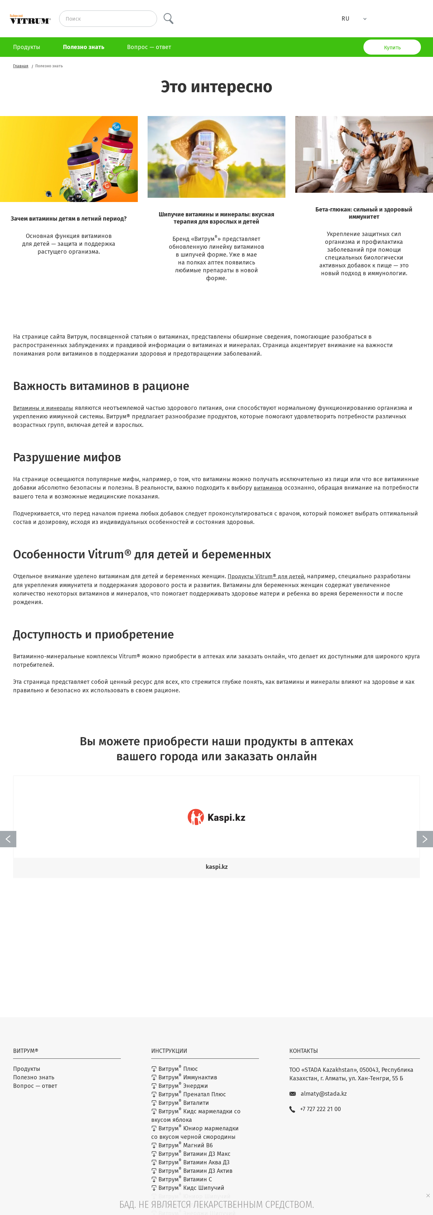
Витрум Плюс (174, 1075)
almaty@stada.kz (318, 1100)
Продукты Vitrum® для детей (267, 584)
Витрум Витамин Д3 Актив (192, 1177)
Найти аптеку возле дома (216, 905)
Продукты (26, 47)
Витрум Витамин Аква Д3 (190, 1168)
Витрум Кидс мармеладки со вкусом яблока (196, 1121)
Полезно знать (83, 47)
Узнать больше (69, 307)
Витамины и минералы (45, 416)
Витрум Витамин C (181, 1185)
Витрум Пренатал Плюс (188, 1100)
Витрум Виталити (180, 1109)
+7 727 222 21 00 (315, 1115)
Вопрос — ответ (149, 47)
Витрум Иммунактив (184, 1083)
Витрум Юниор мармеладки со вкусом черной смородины (195, 1138)
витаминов (269, 496)
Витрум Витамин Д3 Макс (191, 1160)
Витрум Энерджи (179, 1092)
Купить (392, 47)
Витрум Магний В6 (182, 1151)
